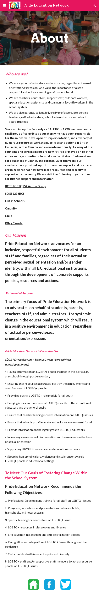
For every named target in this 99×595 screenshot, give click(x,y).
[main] (49, 38)
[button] (4, 5)
